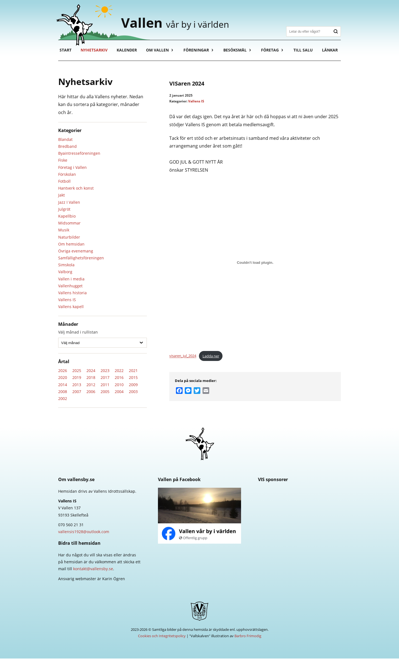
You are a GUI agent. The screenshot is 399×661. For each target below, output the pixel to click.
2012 (90, 386)
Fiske (62, 162)
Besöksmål (236, 52)
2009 (133, 386)
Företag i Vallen (72, 169)
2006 (90, 394)
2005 (105, 394)
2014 (62, 386)
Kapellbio (67, 218)
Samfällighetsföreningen (81, 260)
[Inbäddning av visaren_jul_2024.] (255, 265)
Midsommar (69, 225)
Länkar (331, 52)
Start (65, 52)
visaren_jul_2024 (182, 358)
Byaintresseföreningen (79, 155)
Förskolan (67, 176)
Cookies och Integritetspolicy (162, 638)
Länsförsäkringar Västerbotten (299, 518)
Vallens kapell (71, 309)
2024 (90, 373)
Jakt (61, 197)
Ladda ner (211, 358)
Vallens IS (67, 302)
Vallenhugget (70, 288)
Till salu (304, 52)
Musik (63, 232)
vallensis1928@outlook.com (83, 534)
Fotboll (64, 183)
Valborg (65, 274)
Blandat (65, 141)
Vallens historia (72, 295)
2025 (76, 373)
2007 (76, 394)
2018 (90, 380)
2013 (76, 386)
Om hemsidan (71, 246)
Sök (336, 31)
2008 (62, 394)
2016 (119, 380)
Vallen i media (71, 281)
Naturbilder (69, 239)
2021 (133, 373)
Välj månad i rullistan (78, 334)
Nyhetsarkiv (94, 52)
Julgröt (64, 211)
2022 (119, 373)
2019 (76, 380)
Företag (271, 52)
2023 (105, 373)
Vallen (180, 23)
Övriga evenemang (75, 253)
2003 (133, 394)
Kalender (127, 52)
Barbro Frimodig (247, 638)
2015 (133, 380)
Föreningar (197, 52)
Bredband (67, 148)
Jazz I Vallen (69, 204)
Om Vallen (158, 52)
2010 (119, 386)
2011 (105, 386)
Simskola (66, 267)
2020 (62, 380)
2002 (62, 401)
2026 (62, 373)
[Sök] (309, 31)
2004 (119, 394)
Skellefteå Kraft (299, 498)
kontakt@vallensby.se (93, 571)
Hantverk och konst (76, 190)
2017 (105, 380)
